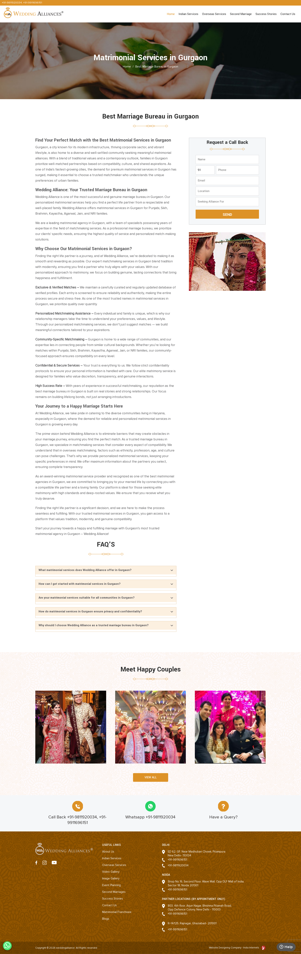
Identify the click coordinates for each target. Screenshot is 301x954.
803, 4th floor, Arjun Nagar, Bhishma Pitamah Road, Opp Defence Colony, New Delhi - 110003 (200, 907)
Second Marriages (114, 892)
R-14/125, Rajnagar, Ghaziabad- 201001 (192, 923)
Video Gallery (110, 871)
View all (151, 777)
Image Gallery (110, 878)
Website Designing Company (225, 947)
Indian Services (188, 14)
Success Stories (266, 14)
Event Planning (111, 885)
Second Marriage (241, 14)
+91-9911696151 (32, 2)
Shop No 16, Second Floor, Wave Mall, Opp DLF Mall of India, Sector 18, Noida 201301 (206, 883)
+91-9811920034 (12, 2)
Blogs (105, 918)
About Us (108, 851)
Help (286, 947)
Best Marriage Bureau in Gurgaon (156, 66)
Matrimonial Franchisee (116, 912)
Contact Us (287, 14)
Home (171, 14)
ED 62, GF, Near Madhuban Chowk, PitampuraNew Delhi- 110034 (196, 853)
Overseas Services (214, 14)
